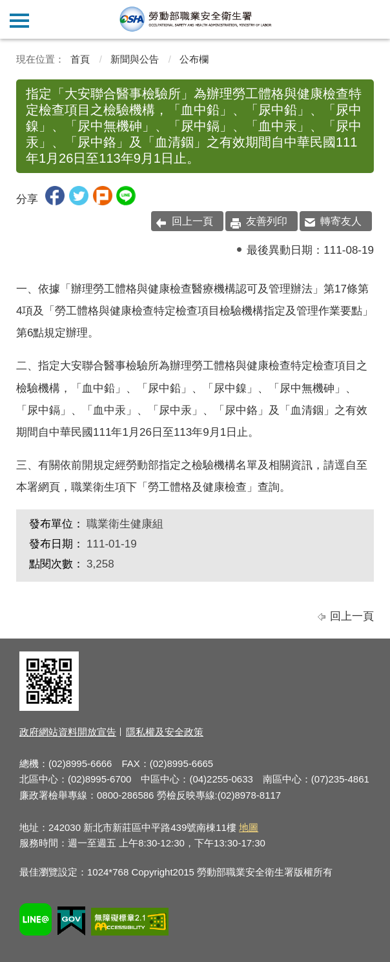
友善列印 (266, 221)
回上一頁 (192, 221)
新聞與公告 (134, 59)
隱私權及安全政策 (164, 731)
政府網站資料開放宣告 (67, 731)
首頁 (80, 59)
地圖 (248, 827)
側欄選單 (19, 21)
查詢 (370, 19)
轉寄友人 (341, 221)
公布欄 (194, 59)
